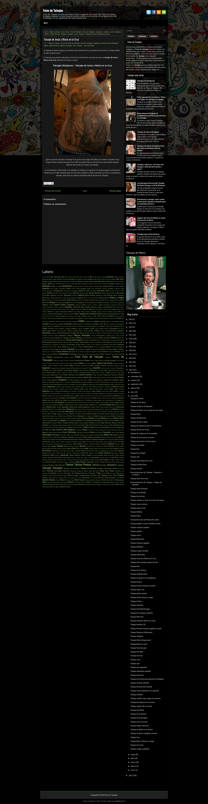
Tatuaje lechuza (136, 468)
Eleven (51, 347)
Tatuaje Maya (135, 414)
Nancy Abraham (71, 420)
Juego (111, 389)
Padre (70, 427)
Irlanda (65, 384)
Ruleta (54, 451)
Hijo (55, 375)
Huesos (94, 377)
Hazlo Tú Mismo (67, 372)
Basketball (67, 295)
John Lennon (69, 389)
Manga (108, 405)
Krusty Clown (105, 391)
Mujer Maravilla (82, 418)
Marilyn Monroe (47, 409)
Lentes (104, 396)
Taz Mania (120, 468)
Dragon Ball (70, 340)
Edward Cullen (119, 340)
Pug (80, 442)
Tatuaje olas (135, 457)
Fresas (49, 363)
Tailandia (108, 462)
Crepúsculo (50, 326)
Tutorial (61, 478)
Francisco (71, 360)
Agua (90, 279)
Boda (77, 300)
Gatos (71, 365)
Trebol (115, 475)
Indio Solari (83, 380)
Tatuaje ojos (135, 663)
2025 (130, 323)
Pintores (65, 437)
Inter (112, 382)
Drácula (63, 340)
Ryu (58, 451)
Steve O (65, 460)
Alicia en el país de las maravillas (89, 281)
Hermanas (114, 372)
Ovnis (52, 427)
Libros (74, 398)
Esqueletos (102, 349)
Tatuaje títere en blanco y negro (142, 741)
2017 (66, 277)
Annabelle (59, 286)
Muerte (69, 418)
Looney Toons (76, 400)
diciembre (134, 372)
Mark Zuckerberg (88, 409)
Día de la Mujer (105, 333)
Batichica (74, 295)
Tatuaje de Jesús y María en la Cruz (61, 39)
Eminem (65, 347)
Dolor (119, 338)
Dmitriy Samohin (104, 338)
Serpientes (46, 455)
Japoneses (51, 386)
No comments (89, 46)
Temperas (73, 471)
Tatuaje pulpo (135, 516)
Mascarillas (45, 411)
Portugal (101, 439)
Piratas (85, 437)
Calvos (84, 305)
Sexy (52, 455)
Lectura (72, 396)
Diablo (56, 335)
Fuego (76, 363)
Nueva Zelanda (53, 425)
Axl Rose (121, 291)
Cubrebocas (116, 326)
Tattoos (95, 464)
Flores (49, 357)
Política (81, 439)
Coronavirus (81, 324)
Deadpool (75, 331)
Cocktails (106, 318)
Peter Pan (70, 435)
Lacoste (49, 396)
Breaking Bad (60, 302)
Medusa (110, 411)
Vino (83, 482)
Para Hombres (57, 430)
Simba (71, 455)
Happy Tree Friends (114, 370)
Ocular (70, 425)
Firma (112, 354)
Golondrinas (78, 368)
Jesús (112, 32)
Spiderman (95, 457)
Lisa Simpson (113, 398)
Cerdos (83, 312)
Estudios (72, 352)
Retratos (83, 446)
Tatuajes (70, 34)
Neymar (121, 420)
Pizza (116, 437)
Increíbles (70, 380)
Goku (72, 368)
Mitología (80, 416)
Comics (96, 321)
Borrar (107, 300)
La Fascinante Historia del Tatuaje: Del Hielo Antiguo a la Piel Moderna (151, 184)
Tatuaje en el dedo (137, 445)
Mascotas (61, 411)
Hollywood (106, 375)
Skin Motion (115, 455)
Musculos (110, 418)
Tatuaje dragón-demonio (139, 726)
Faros (122, 352)
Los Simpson (59, 402)
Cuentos (51, 328)
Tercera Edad (88, 471)
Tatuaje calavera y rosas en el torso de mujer (147, 500)
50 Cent (94, 277)
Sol (64, 457)
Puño (97, 442)
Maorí (54, 407)
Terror (102, 471)
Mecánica (104, 411)
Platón (44, 439)
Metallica (60, 414)
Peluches (86, 432)
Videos (44, 482)
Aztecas (44, 293)
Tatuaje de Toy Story (138, 402)
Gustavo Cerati (62, 370)
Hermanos (121, 372)
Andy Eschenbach (103, 284)
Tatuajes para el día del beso (148, 234)
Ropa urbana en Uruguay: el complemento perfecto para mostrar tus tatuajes (151, 115)
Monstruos (120, 416)
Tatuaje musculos (137, 675)
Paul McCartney (113, 430)
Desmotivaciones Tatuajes (67, 333)
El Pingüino (62, 344)
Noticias (108, 423)
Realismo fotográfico (101, 444)
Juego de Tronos (119, 389)
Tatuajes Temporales (104, 468)
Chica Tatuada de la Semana (85, 314)
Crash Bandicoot (119, 324)
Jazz (72, 387)
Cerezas (93, 312)
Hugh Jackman (101, 377)
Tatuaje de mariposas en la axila (142, 702)
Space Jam (87, 457)
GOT (87, 368)
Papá (118, 427)
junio (132, 396)
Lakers (61, 396)
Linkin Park (104, 398)
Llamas (44, 400)
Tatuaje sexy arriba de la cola (141, 461)
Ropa (111, 448)
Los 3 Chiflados (86, 400)
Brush (84, 302)
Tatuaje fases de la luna (139, 478)
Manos (49, 407)
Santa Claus (51, 453)
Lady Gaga (55, 396)
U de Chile (70, 478)
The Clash (60, 473)
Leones (109, 396)
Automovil (81, 291)
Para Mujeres (69, 429)
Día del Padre (115, 333)
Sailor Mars (63, 451)
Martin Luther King (106, 409)
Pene (96, 432)
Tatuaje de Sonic (136, 656)
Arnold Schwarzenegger (78, 288)
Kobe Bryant (96, 391)
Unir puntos (93, 478)
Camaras (89, 305)
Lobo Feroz (51, 400)
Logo (61, 400)
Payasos (45, 432)
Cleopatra (81, 318)
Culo (92, 328)
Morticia (57, 418)
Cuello (44, 328)
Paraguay (79, 430)
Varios (77, 480)
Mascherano (53, 411)
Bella (105, 295)
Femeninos (64, 354)
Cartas (72, 309)
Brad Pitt (117, 300)
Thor (86, 473)
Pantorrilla (105, 427)
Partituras (91, 430)
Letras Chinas (46, 398)
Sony (82, 457)
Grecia (103, 368)
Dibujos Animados (82, 335)
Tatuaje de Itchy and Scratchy (141, 687)
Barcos (44, 295)
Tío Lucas (113, 473)
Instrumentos (76, 382)
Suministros (60, 462)
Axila (116, 291)
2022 (73, 277)
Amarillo (121, 281)
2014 (55, 277)
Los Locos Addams (107, 400)
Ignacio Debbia (46, 380)
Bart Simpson (51, 295)
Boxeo (111, 300)
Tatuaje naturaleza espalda (140, 671)
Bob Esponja (58, 300)
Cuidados (86, 328)
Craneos (111, 324)
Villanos (71, 482)
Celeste (70, 312)
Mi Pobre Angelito (80, 414)
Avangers (93, 291)
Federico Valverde (47, 354)
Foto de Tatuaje (75, 32)
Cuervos (80, 328)
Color (81, 321)
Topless (65, 475)
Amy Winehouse (57, 284)
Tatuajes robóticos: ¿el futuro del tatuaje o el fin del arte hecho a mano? (150, 166)
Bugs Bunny (94, 302)
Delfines (97, 331)
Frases (87, 360)
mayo (133, 754)
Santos (58, 453)
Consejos (45, 324)
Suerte (117, 460)
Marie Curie (112, 407)
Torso (76, 34)
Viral (92, 482)
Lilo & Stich (87, 398)
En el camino (73, 347)
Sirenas (94, 455)
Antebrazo (67, 286)
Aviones (112, 291)
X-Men (116, 484)
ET (76, 352)
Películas (72, 432)
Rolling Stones (93, 448)
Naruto (84, 420)
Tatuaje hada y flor (137, 589)
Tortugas (75, 475)
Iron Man (78, 384)
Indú (94, 380)
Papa (115, 427)
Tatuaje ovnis (135, 660)
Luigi (85, 402)
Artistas (110, 288)
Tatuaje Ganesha (136, 605)
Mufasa (74, 418)
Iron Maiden (71, 384)
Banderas (98, 293)
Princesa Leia (54, 442)
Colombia (75, 321)
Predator (121, 439)
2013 (51, 277)
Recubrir (117, 444)
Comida (102, 321)
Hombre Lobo (51, 377)
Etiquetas (142, 36)
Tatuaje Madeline (136, 547)
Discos (52, 338)
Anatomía (85, 284)
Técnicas (50, 471)
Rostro (49, 451)
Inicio (46, 23)
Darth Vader (51, 331)
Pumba (89, 442)
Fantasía (117, 352)
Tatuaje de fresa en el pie (139, 430)
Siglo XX (57, 455)
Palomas (98, 427)
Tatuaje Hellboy (136, 512)
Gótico (91, 368)
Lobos (57, 400)
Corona (74, 324)
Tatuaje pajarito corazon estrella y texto (145, 523)
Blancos (45, 300)
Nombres (97, 423)
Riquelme (45, 448)
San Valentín (119, 451)
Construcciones (54, 324)
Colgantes (52, 321)
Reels (49, 446)
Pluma (65, 439)
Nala (58, 420)
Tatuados (121, 465)
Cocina (100, 318)
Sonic (73, 457)
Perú (61, 435)
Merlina (44, 414)
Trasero (104, 475)
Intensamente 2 (105, 382)
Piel (95, 435)
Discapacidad (46, 338)
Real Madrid (77, 444)
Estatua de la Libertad (49, 352)
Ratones (56, 444)
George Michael (119, 365)
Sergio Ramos (115, 453)
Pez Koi (76, 435)
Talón (113, 462)
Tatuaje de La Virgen (137, 453)
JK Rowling (50, 389)
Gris (111, 368)
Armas (68, 288)
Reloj (66, 446)
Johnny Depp (79, 389)
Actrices (65, 279)
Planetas (121, 437)
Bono (97, 300)
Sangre (44, 453)
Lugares (80, 402)
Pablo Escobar (58, 427)
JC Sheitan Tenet (79, 387)
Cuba (111, 326)
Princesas (62, 442)
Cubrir (122, 326)
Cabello (51, 305)
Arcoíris (116, 286)
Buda (88, 302)
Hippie (77, 375)
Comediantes (89, 321)
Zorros (68, 487)
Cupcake (100, 328)
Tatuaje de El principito (138, 718)
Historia (82, 375)
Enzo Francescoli (99, 347)
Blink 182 (51, 300)
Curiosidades (113, 328)
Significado (64, 455)
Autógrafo (75, 291)
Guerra (114, 368)
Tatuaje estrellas (136, 694)
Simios (83, 455)
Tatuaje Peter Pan (136, 617)
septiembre (135, 384)
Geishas (97, 365)
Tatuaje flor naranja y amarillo (141, 613)
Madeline (112, 402)
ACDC (54, 279)
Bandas (91, 293)
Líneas (99, 398)
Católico (50, 312)
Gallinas (115, 363)
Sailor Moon (71, 451)
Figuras (97, 354)
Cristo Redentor (100, 326)
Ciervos (117, 316)
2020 (130, 342)
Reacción (70, 444)
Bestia (48, 298)
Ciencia (103, 316)
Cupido (106, 328)
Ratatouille (49, 444)
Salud (83, 451)
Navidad (97, 420)
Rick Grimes (96, 446)
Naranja (79, 420)
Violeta (87, 482)
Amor (50, 283)
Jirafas (44, 389)
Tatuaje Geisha (136, 601)
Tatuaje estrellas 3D (137, 624)
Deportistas (46, 333)
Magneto (81, 405)
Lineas (94, 398)
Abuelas (50, 279)
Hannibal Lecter (102, 370)
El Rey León (80, 344)
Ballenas (76, 293)
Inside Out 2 (60, 382)
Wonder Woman (91, 484)
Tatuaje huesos (136, 582)
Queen (101, 442)
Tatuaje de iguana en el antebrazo (143, 578)
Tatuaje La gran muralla (139, 551)
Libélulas (62, 398)
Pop (91, 439)
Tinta (107, 473)
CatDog (44, 312)
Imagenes (62, 379)
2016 (62, 277)
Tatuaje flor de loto (137, 496)
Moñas (53, 418)
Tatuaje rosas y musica (138, 504)
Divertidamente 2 (87, 338)
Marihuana (120, 407)
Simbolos (77, 455)
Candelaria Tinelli (52, 307)
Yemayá (121, 484)
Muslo (121, 418)
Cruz (63, 32)
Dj (97, 338)
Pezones (82, 435)
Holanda (99, 375)
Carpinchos (53, 309)
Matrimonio (78, 411)
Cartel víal (78, 309)
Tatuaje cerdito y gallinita (139, 749)
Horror (86, 377)
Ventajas (98, 480)
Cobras (91, 318)
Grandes (106, 32)
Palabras (93, 427)
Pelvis (92, 432)
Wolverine (82, 484)
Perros (122, 432)
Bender (115, 295)
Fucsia (71, 363)
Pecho (65, 432)
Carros (68, 309)
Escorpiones (45, 349)
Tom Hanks (49, 475)
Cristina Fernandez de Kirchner (81, 326)
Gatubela (77, 365)
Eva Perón (81, 352)
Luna (96, 402)
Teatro (44, 471)
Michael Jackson (92, 414)
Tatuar (114, 468)
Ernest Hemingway (118, 347)
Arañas (105, 286)
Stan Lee (108, 457)
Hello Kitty (95, 372)
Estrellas (65, 351)
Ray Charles (63, 444)
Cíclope (94, 316)
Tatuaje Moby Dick (137, 539)
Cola (119, 318)
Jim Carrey (120, 387)
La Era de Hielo (65, 393)
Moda (96, 416)
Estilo (59, 351)
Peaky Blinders (52, 432)
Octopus (65, 425)
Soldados (68, 457)
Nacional (53, 420)
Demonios (113, 331)
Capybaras (100, 307)
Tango (122, 462)
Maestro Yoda (63, 405)
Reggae (54, 446)
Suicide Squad (50, 462)
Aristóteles (62, 288)
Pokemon (71, 439)
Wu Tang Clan (105, 484)
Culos (96, 328)
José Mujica (99, 389)
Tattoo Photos (55, 34)
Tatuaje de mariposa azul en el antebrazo (145, 426)
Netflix (116, 420)
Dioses (122, 335)
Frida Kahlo (55, 363)
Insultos (84, 382)
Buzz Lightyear (119, 302)
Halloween (93, 370)
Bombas (86, 300)
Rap (122, 442)
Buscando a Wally (108, 302)
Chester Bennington (55, 314)
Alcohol (50, 281)
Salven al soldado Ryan (101, 451)
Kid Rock (79, 391)
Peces (60, 432)
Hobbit (95, 375)
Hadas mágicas (73, 370)
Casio (109, 309)
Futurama (87, 363)
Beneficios (121, 295)
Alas (117, 279)
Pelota (82, 432)
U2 (75, 478)
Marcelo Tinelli (94, 407)
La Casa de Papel (54, 393)
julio (132, 392)
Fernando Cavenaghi (88, 354)
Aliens (103, 281)
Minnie (69, 416)
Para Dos (48, 430)
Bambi (82, 293)
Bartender (60, 295)
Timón (103, 473)
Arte (88, 288)
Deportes (120, 331)
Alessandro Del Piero (69, 281)
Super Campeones (69, 462)
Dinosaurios (100, 335)
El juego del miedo (116, 342)
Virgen (81, 34)
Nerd (102, 420)
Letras (122, 396)
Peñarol (100, 432)
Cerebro (87, 312)
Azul (49, 293)
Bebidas (92, 295)
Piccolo (91, 435)
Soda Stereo (58, 457)
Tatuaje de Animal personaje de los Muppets (147, 679)
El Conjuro (76, 342)
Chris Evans (69, 316)
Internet (51, 384)
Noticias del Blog (118, 423)
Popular (131, 36)
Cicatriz (89, 316)
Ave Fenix (101, 291)
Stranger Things (94, 460)
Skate (109, 455)
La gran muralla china (77, 393)
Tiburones (92, 473)
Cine (49, 318)
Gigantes (99, 32)
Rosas (44, 451)
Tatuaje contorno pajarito (139, 527)
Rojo (86, 448)
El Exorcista (84, 342)
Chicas (99, 314)
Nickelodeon (46, 423)
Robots (69, 448)
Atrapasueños (58, 291)
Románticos (105, 448)
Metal (54, 414)
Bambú (86, 293)
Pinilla (54, 437)
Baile (71, 293)
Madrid (55, 405)
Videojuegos (119, 480)
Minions (64, 416)
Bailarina (66, 293)
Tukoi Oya (55, 478)
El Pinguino (54, 344)
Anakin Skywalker (75, 284)
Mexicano (66, 414)
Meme (122, 411)
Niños (86, 423)
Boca (73, 300)
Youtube (50, 487)
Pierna (106, 434)
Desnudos (80, 333)
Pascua (97, 430)
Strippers (112, 460)
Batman (81, 295)
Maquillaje (65, 407)
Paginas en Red (95, 801)
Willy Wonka (74, 484)
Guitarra (45, 370)
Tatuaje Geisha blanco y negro (141, 597)
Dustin (99, 340)
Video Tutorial (110, 480)
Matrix (85, 411)
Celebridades (63, 312)
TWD (65, 478)
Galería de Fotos (105, 363)
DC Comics (68, 331)
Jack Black (89, 384)
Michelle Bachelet (104, 414)
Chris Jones (77, 316)
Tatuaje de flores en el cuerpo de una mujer (146, 410)
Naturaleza (90, 420)
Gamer (50, 365)
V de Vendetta (119, 478)
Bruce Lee (74, 302)
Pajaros (86, 427)
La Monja (88, 393)
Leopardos (116, 396)
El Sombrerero (104, 344)
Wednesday (49, 484)
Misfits (75, 416)
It (81, 384)
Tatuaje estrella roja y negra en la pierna (145, 698)
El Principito (71, 344)
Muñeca (104, 418)
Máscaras (121, 409)
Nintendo (81, 423)
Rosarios (121, 448)
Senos (101, 453)
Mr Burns (64, 418)
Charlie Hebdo (117, 312)
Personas (55, 435)
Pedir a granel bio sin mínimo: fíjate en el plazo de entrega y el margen (151, 98)
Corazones (68, 324)
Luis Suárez (90, 402)
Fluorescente (58, 357)
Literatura (120, 398)
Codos (115, 318)
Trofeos (45, 478)
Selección (84, 453)
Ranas (119, 442)
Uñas (106, 478)
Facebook (104, 352)
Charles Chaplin (107, 312)
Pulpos (84, 442)
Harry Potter (51, 372)
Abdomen (110, 277)
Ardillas (122, 286)
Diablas (50, 335)
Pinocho (59, 437)
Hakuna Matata (84, 370)
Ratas (44, 444)
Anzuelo (96, 286)
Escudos (52, 349)
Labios (44, 396)
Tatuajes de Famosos (88, 468)
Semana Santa (93, 453)
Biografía (74, 298)
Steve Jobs (60, 460)
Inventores (58, 384)
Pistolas (103, 437)
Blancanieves (104, 298)
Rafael (110, 442)
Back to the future (57, 293)
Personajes (47, 434)
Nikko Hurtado (63, 423)
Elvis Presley (57, 347)
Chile (122, 314)
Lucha (76, 402)
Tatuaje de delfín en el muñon (141, 729)
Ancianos (91, 284)
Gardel (61, 365)
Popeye (95, 439)
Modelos (101, 416)
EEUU (44, 342)
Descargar (54, 333)
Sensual (107, 453)
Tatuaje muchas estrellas (139, 683)
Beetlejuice (99, 295)
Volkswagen (106, 482)
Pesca (65, 435)
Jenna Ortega (98, 387)
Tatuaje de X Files (137, 398)
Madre (117, 402)
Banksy (104, 293)
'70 (43, 277)
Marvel (115, 409)
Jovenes (106, 389)
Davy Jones (60, 331)
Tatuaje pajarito (136, 531)
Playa (48, 439)
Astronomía (45, 291)
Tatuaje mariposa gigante (139, 543)
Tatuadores (112, 464)
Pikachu (116, 435)
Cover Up (102, 324)
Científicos (111, 316)
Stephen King (52, 460)
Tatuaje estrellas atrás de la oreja (142, 621)
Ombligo (99, 425)
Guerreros (120, 368)
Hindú (65, 375)
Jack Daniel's (96, 384)
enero (133, 770)
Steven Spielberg (83, 460)
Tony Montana (58, 475)
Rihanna (111, 446)
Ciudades (58, 318)
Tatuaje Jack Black (137, 710)
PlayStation (59, 439)
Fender (80, 354)
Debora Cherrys (83, 331)
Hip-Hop (71, 375)
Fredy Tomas (120, 360)
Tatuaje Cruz (135, 737)
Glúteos (68, 368)
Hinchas (60, 375)
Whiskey (55, 484)
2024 (81, 277)
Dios (113, 335)
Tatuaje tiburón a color (138, 644)
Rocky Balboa (80, 448)
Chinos (62, 316)
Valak (57, 480)
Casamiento (98, 309)
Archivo (154, 36)
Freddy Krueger (110, 360)
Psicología (75, 442)
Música (116, 418)
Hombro (59, 377)
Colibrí (57, 321)
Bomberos (92, 300)
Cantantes (68, 307)
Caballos (45, 305)
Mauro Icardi (92, 411)
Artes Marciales (96, 288)
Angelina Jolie (120, 284)
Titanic (122, 473)
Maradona (86, 407)
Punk (93, 442)
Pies (111, 435)
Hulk (116, 377)
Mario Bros (62, 409)
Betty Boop (54, 298)
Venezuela (88, 480)
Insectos (52, 382)
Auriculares (67, 291)
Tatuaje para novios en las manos (143, 441)
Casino (105, 309)
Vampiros (63, 480)
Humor (121, 377)
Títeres (44, 475)
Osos (119, 425)
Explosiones (88, 352)
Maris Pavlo (78, 409)
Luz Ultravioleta (104, 402)
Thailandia (118, 471)
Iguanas (54, 380)
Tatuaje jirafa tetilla (137, 555)
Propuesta (69, 442)
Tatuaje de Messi (135, 252)
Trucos (50, 478)
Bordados (102, 300)
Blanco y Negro (55, 32)
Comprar (108, 321)
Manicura (115, 405)
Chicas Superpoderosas (111, 314)
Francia (65, 360)
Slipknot (44, 457)
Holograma (114, 375)
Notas (103, 423)
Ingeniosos (108, 380)
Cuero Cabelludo (60, 328)
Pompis (87, 439)
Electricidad (113, 344)
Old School (93, 425)
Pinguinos (49, 437)
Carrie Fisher (61, 309)
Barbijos (114, 293)
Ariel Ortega (54, 288)
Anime (53, 286)
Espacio (57, 349)
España (87, 349)
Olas (87, 425)
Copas (61, 324)
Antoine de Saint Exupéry (81, 286)
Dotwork (58, 340)
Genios (103, 365)
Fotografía (108, 357)
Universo (101, 478)
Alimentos (109, 281)
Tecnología (58, 471)
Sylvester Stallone (99, 462)
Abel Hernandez (119, 277)
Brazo (52, 302)
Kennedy (73, 391)
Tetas (107, 471)
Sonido (78, 457)
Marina (55, 409)
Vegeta (81, 480)
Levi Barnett (54, 398)
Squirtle (102, 457)
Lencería (81, 396)
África (76, 279)
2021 (130, 339)
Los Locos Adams (97, 400)
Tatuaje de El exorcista (138, 722)
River (50, 448)
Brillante (68, 302)
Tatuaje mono (135, 535)
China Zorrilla (46, 316)
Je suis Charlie (89, 387)
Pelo (78, 432)
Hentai (107, 372)
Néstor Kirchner (109, 420)
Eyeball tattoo (96, 352)
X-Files (112, 484)
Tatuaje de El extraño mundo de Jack (144, 562)
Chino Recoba (56, 316)
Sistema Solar (102, 455)
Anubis (91, 286)
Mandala (103, 405)
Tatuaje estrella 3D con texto (141, 706)
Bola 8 (81, 300)
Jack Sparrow (105, 384)
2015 (59, 277)
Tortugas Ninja (84, 475)
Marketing (96, 409)
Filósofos (107, 354)
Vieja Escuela (52, 482)
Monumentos (46, 418)
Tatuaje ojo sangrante (138, 667)
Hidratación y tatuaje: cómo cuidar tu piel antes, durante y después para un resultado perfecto (151, 201)
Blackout (96, 298)
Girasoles (53, 368)
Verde (104, 480)
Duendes (86, 340)
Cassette (113, 309)
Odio (80, 425)
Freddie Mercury (99, 360)
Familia (111, 352)
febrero (133, 766)
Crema (44, 326)
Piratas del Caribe (94, 437)
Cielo (98, 316)
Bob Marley (67, 300)
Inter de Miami (119, 382)
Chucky (83, 316)
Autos (88, 291)
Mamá (92, 405)
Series (122, 453)
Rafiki (114, 442)
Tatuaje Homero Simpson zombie (142, 586)
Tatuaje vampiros (136, 636)
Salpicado (78, 451)
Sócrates (50, 457)
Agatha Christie (83, 279)
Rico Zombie (104, 446)
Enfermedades (88, 347)
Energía (80, 347)
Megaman (116, 411)
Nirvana (91, 423)
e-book (103, 340)
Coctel (111, 318)
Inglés (122, 380)
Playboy (52, 439)
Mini (60, 416)
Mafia (76, 405)
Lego (77, 396)
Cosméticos (89, 324)
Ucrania (79, 478)
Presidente (46, 442)
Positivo (106, 439)
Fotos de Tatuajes (53, 10)
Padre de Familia (78, 427)
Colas (46, 321)
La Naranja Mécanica (97, 393)
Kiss (90, 391)
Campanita (114, 305)
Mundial (97, 418)
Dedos (91, 331)
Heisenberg (82, 372)
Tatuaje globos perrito (138, 593)
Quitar (106, 442)
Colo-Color (68, 321)
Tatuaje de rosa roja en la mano (142, 437)
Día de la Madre (95, 333)
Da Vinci (121, 328)
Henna (102, 372)
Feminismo (73, 354)
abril (132, 758)
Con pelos (115, 321)
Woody (98, 484)
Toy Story (93, 475)
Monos (113, 416)
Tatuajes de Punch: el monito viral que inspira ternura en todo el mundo (150, 148)
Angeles (112, 284)
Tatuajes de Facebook (72, 468)
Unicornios (86, 478)
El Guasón (107, 342)
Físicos (116, 354)
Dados (44, 331)
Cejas (57, 312)
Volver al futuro (114, 482)
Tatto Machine (60, 465)
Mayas (99, 411)
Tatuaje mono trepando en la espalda (144, 691)
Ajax (103, 279)
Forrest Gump (68, 357)
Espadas (64, 349)
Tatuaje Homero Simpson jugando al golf (145, 628)
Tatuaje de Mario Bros (138, 464)
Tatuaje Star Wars (136, 652)
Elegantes (45, 347)
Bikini (60, 298)
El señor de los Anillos (92, 344)
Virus (100, 482)
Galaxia (93, 363)
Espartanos (94, 349)
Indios (90, 380)
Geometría (110, 365)
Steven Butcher (73, 460)
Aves (107, 291)
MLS (85, 416)
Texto (112, 471)
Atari (51, 291)
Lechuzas (66, 396)
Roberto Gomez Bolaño (59, 448)
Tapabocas (45, 465)
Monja (109, 416)
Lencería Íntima (89, 396)
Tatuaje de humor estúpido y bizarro (143, 733)
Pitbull (108, 437)
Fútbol (81, 363)
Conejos (122, 321)
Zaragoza (56, 487)
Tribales (121, 475)
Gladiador (62, 368)
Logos (65, 400)
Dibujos (70, 335)
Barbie (109, 293)
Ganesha (55, 365)
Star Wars (114, 457)
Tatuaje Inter (135, 566)
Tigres (98, 473)
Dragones (79, 340)
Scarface (74, 453)
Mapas (59, 407)
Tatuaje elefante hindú (138, 574)
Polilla (76, 439)
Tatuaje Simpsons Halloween (141, 632)
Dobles (113, 338)
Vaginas (52, 480)
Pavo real (121, 430)
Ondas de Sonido (107, 425)
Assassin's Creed (119, 288)
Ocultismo (75, 425)
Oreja (115, 425)
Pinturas (71, 437)
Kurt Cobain (114, 391)
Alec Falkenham (58, 281)
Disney (78, 338)
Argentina (45, 288)
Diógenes (108, 335)
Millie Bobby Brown (52, 416)
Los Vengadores (69, 402)
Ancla (96, 284)
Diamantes (62, 335)
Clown (86, 318)
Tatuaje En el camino (138, 714)
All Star (116, 281)
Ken (69, 391)
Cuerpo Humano (71, 328)
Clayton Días (74, 318)
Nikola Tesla (73, 423)
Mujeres (91, 418)
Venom (93, 480)
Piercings (99, 435)
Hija (52, 375)
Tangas (118, 462)
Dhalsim (87, 333)
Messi (50, 414)
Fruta (61, 363)
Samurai (111, 451)
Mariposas (70, 409)
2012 (130, 775)
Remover (71, 446)
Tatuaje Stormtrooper (138, 648)
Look (69, 400)
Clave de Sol (65, 318)
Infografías (99, 380)
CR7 (107, 324)
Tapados (52, 465)
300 (88, 277)
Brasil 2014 (46, 302)
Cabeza (56, 305)
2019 (70, 277)
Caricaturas (108, 307)
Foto (67, 32)
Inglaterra (115, 380)
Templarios (80, 471)
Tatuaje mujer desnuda (138, 489)
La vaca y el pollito (118, 393)
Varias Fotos (70, 480)
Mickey (113, 414)
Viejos (65, 482)
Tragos (99, 475)
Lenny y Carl (98, 396)
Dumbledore (92, 340)
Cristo (93, 326)
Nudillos (45, 425)
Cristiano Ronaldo (65, 326)
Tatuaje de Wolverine (138, 418)
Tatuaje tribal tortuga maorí (140, 640)
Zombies (63, 487)
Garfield (66, 365)
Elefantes (120, 344)
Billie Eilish (67, 298)
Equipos (108, 347)
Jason (69, 387)
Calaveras (70, 305)
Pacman (65, 427)
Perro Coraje (115, 432)
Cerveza (99, 312)
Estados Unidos (118, 349)
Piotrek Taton (78, 437)
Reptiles (76, 446)
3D (91, 277)
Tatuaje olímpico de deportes (141, 406)
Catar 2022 (120, 309)
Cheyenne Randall (68, 314)
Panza (111, 427)
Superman (90, 462)
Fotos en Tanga (58, 360)
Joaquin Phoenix (60, 389)
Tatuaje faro (134, 449)
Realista (111, 444)
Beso (44, 298)
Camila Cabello (97, 305)
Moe (105, 416)
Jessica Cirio (108, 387)
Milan (118, 414)
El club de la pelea (67, 342)
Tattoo (46, 34)
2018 (130, 350)
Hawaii (59, 372)
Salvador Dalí (90, 451)
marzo (133, 762)
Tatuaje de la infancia (138, 570)
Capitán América (90, 307)
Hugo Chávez (111, 377)
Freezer (44, 363)
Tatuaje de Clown (137, 745)
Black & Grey (88, 298)
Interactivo (45, 384)
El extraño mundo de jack (95, 342)
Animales (46, 286)
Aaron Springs (102, 277)
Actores (59, 279)
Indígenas (77, 380)
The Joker (67, 473)
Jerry (103, 387)
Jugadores (46, 391)
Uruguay (112, 478)
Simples (89, 455)
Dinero (93, 335)
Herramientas (46, 375)
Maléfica (86, 405)
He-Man (75, 372)
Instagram (68, 382)
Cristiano (56, 326)
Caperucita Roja (78, 307)
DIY (95, 338)
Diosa (117, 335)
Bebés (87, 295)
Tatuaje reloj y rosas (138, 508)
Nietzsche (54, 423)
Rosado (115, 448)
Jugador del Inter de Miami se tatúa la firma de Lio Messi (151, 219)
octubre (133, 380)
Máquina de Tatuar (76, 407)
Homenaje (66, 377)
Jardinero (58, 387)
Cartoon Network (88, 309)
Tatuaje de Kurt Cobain (138, 422)
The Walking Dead (78, 473)
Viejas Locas (59, 482)
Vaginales (45, 480)
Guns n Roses (52, 370)
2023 (77, 277)
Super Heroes (81, 462)
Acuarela (71, 279)
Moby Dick (91, 416)
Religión (118, 32)
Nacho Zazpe (46, 420)
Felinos (55, 354)
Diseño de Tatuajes (62, 338)
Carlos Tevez (46, 309)
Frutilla (66, 363)
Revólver (89, 446)
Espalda (71, 349)
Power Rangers (113, 439)
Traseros (110, 475)
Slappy (122, 455)
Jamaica (117, 384)
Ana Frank (66, 284)
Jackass (112, 384)
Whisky (61, 484)
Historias (89, 375)
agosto (133, 388)
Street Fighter (104, 460)
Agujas (99, 279)
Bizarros (80, 298)
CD (54, 312)
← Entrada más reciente (52, 191)
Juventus (64, 391)
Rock (74, 448)
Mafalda (71, 405)
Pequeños (107, 432)
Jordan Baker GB (89, 389)
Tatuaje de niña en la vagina (148, 132)
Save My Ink (64, 453)
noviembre (135, 376)
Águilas (94, 279)
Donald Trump (51, 340)
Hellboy (89, 372)
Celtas (78, 312)
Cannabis (61, 307)
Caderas (63, 305)
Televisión (66, 471)
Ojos (83, 425)
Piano (86, 435)
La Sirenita (108, 393)
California (78, 305)
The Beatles (52, 473)
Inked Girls (45, 382)
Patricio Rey (103, 430)
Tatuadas (103, 465)
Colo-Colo (62, 321)
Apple (100, 286)
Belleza (109, 295)
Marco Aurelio (104, 407)
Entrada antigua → (116, 191)
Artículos (104, 288)
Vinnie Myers (78, 482)
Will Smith (66, 484)
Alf (76, 281)
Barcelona (120, 293)
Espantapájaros (80, 349)
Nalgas (63, 420)
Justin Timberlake (55, 391)
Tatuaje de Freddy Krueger (140, 609)
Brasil (122, 300)
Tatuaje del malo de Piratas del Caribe (144, 520)
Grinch (107, 368)
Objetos (60, 425)
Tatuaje (63, 34)
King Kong (85, 391)
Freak (92, 360)
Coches (96, 318)
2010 (48, 277)
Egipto (48, 342)
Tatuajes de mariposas (146, 81)
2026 (85, 277)
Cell (75, 312)
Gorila (84, 368)
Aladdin (113, 279)
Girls (57, 368)
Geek (92, 365)
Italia (84, 384)
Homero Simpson (77, 377)
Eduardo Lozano (110, 340)
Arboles (111, 286)
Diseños (73, 338)
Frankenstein (79, 360)
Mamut (96, 405)
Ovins (48, 427)
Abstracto (45, 279)
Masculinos (69, 411)
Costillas (95, 324)
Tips (117, 473)
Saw (70, 453)
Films (102, 354)
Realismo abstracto (88, 444)
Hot (90, 377)
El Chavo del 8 (56, 342)
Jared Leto (64, 387)
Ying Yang (45, 487)
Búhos (100, 302)
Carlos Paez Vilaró (118, 307)
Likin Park (80, 398)
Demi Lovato (105, 331)
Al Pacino (107, 279)
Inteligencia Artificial (93, 382)
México (72, 414)
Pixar (112, 437)
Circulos (53, 318)
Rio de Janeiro (119, 446)
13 (45, 277)
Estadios (109, 349)
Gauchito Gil (85, 365)
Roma (100, 448)
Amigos (44, 284)
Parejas (85, 430)
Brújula (79, 302)
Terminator (95, 471)
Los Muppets (117, 400)
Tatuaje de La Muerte (138, 492)
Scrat (79, 453)
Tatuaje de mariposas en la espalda (143, 433)
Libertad (69, 398)
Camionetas (106, 305)
